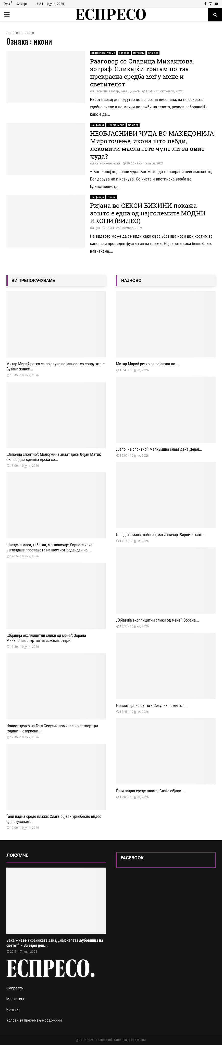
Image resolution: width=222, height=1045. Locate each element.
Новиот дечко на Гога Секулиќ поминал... (151, 705)
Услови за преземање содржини (34, 1020)
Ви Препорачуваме (103, 52)
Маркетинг (15, 999)
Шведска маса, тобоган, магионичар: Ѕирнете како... (160, 534)
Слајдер (153, 52)
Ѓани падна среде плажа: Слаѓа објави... (150, 791)
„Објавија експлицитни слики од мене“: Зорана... (157, 620)
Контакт (13, 1010)
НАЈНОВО (131, 280)
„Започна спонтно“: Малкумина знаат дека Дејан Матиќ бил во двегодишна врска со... (53, 457)
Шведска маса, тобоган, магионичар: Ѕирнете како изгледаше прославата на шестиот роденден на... (49, 547)
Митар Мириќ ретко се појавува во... (147, 364)
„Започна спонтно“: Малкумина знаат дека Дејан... (159, 449)
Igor (97, 228)
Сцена (112, 197)
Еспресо (124, 52)
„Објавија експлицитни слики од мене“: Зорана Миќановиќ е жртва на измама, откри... (46, 638)
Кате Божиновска (107, 163)
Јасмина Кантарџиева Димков (117, 91)
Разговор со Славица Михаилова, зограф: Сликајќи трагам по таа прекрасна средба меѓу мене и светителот (142, 72)
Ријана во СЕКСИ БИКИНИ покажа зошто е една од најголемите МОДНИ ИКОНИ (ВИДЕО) (148, 213)
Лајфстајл (97, 125)
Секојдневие (116, 125)
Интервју (138, 52)
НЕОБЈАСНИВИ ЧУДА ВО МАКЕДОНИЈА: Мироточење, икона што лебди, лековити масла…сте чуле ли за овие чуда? (152, 144)
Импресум (14, 988)
